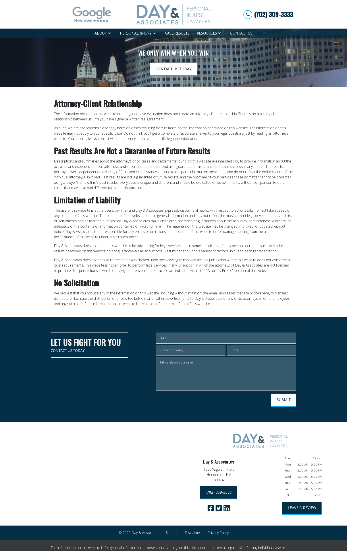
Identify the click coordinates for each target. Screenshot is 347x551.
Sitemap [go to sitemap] (172, 532)
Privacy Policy (218, 532)
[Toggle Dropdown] (111, 33)
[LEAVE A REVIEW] (302, 508)
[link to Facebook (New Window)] (211, 508)
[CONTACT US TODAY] (173, 69)
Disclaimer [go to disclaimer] (193, 532)
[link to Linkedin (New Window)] (227, 508)
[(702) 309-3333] (218, 492)
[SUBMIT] (283, 400)
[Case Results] (177, 33)
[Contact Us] (241, 33)
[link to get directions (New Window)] (218, 475)
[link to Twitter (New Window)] (219, 508)
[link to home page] (173, 14)
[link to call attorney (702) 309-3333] (268, 14)
